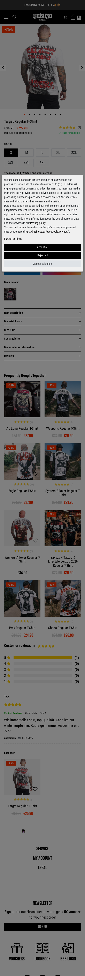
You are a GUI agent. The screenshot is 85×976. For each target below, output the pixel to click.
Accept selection (42, 263)
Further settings (13, 238)
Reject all (42, 255)
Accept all (42, 247)
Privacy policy (37, 223)
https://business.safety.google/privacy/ (46, 231)
